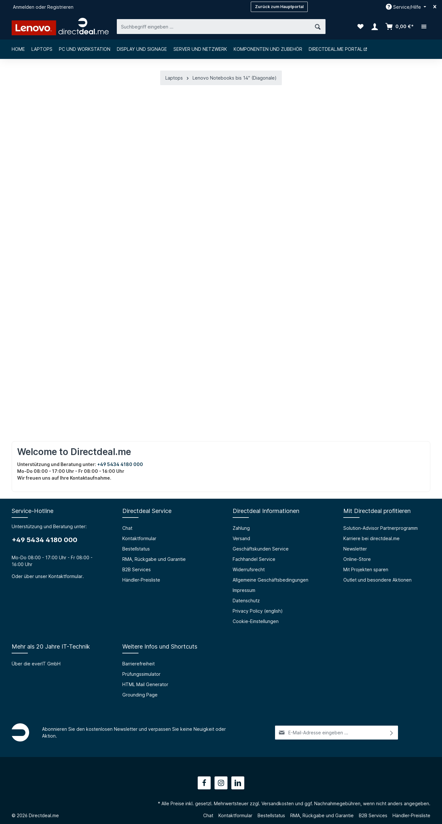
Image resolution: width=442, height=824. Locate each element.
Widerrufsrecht (249, 569)
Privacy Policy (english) (258, 611)
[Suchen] (318, 26)
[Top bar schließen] (435, 7)
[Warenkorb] (399, 26)
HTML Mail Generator (145, 684)
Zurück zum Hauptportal (279, 6)
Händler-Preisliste (141, 580)
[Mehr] (423, 26)
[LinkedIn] (237, 782)
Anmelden (23, 7)
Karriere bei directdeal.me (371, 538)
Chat (127, 528)
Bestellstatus (136, 548)
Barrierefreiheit (138, 663)
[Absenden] (391, 733)
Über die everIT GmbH (36, 663)
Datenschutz (246, 600)
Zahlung (241, 528)
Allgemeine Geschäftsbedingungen (270, 580)
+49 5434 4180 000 (120, 464)
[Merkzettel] (360, 26)
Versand (241, 538)
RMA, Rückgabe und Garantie (154, 559)
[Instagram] (221, 782)
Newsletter (355, 548)
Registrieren (60, 7)
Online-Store (357, 559)
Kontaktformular (66, 576)
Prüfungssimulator (141, 674)
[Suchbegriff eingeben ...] (214, 26)
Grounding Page (140, 694)
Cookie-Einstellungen (256, 621)
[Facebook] (204, 782)
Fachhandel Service (254, 559)
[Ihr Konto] (374, 26)
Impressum (244, 590)
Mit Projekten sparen (365, 569)
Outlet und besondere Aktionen (377, 580)
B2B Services (136, 569)
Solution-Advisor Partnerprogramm (380, 528)
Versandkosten (277, 803)
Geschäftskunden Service (261, 548)
